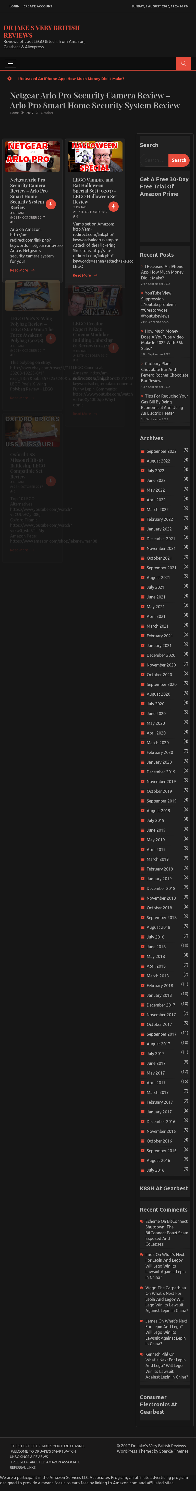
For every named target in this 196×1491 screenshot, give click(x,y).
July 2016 (155, 1170)
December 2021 (161, 538)
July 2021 (155, 587)
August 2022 (158, 461)
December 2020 (161, 655)
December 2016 (161, 1121)
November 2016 (161, 1131)
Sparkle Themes (174, 1451)
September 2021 (162, 568)
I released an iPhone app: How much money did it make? (71, 78)
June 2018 (156, 946)
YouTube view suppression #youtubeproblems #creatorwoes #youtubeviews (159, 304)
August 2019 (158, 810)
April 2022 (156, 500)
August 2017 (158, 1044)
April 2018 (156, 966)
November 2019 (161, 781)
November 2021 (161, 548)
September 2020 (162, 684)
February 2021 (160, 636)
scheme (152, 1221)
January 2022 (159, 529)
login (14, 6)
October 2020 (159, 674)
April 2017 (156, 1082)
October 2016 (159, 1141)
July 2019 (155, 820)
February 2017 (160, 1102)
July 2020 (155, 704)
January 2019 (159, 878)
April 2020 (156, 733)
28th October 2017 (29, 217)
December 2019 (161, 772)
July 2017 (155, 1053)
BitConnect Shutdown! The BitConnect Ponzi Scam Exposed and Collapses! (166, 1233)
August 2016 (158, 1160)
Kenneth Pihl (156, 1354)
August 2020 (158, 694)
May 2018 (156, 956)
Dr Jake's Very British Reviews (42, 31)
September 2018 (162, 917)
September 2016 (162, 1150)
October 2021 (159, 558)
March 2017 (158, 1092)
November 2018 (161, 898)
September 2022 (162, 451)
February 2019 (160, 869)
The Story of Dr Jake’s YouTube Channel (48, 1446)
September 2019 (162, 801)
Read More (22, 270)
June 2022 (156, 480)
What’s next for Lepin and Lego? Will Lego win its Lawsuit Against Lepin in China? (165, 1266)
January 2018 (159, 995)
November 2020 (161, 665)
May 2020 (156, 723)
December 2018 (161, 888)
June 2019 (156, 830)
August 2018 (158, 927)
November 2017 (161, 1014)
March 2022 (158, 509)
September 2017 (162, 1034)
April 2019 (156, 849)
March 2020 (158, 742)
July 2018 (155, 937)
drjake (19, 212)
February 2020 (160, 752)
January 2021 (159, 645)
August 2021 (158, 577)
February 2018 (160, 985)
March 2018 (158, 976)
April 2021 (156, 616)
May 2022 (156, 490)
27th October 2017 (92, 211)
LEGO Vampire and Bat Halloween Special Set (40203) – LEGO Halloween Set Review (95, 191)
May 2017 (156, 1073)
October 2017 (159, 1024)
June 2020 (156, 713)
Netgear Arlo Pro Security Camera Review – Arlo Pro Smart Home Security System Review (29, 193)
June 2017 (156, 1063)
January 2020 (159, 762)
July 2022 (155, 470)
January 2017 (159, 1112)
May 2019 (156, 840)
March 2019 (158, 859)
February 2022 (160, 519)
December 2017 (161, 1005)
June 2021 (156, 597)
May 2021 (156, 606)
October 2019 (159, 791)
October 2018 (159, 908)
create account (38, 6)
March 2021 (158, 626)
